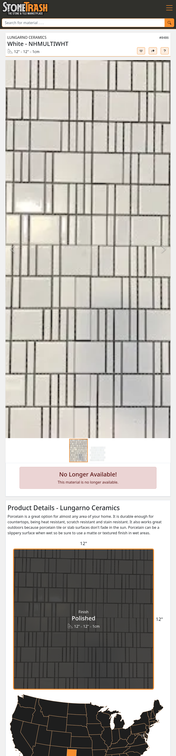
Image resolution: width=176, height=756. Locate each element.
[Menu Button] (169, 8)
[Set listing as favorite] (141, 50)
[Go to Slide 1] (78, 450)
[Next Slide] (163, 249)
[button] (88, 249)
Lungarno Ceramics (27, 37)
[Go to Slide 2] (97, 453)
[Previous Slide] (13, 249)
